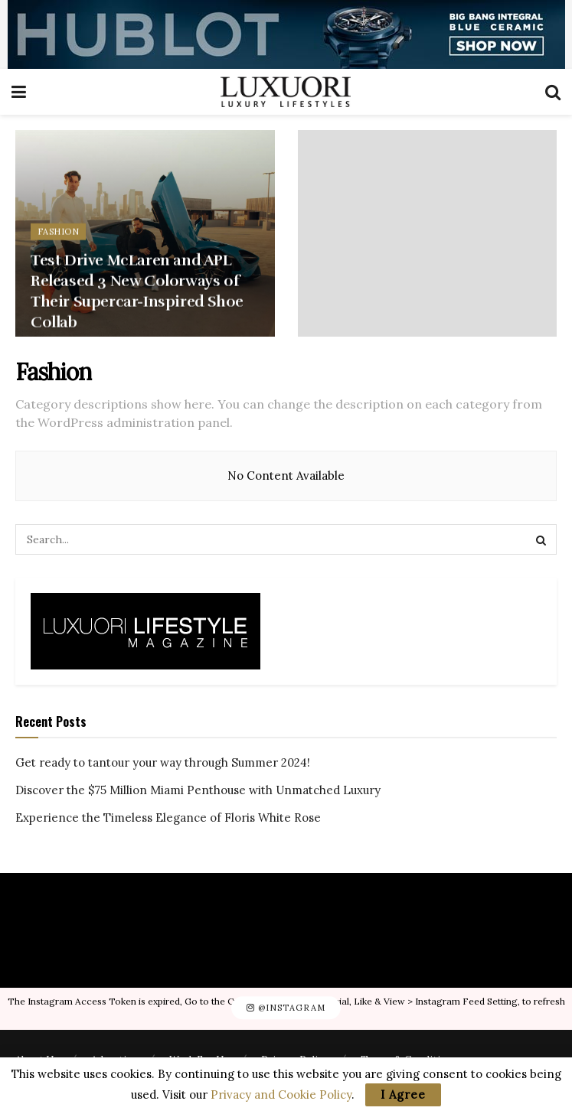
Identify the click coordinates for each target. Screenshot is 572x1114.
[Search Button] (541, 539)
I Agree (403, 1094)
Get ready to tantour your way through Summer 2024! (162, 762)
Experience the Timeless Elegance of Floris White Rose (168, 817)
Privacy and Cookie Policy (281, 1094)
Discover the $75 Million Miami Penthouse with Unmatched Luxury (198, 790)
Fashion (58, 235)
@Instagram (286, 1008)
